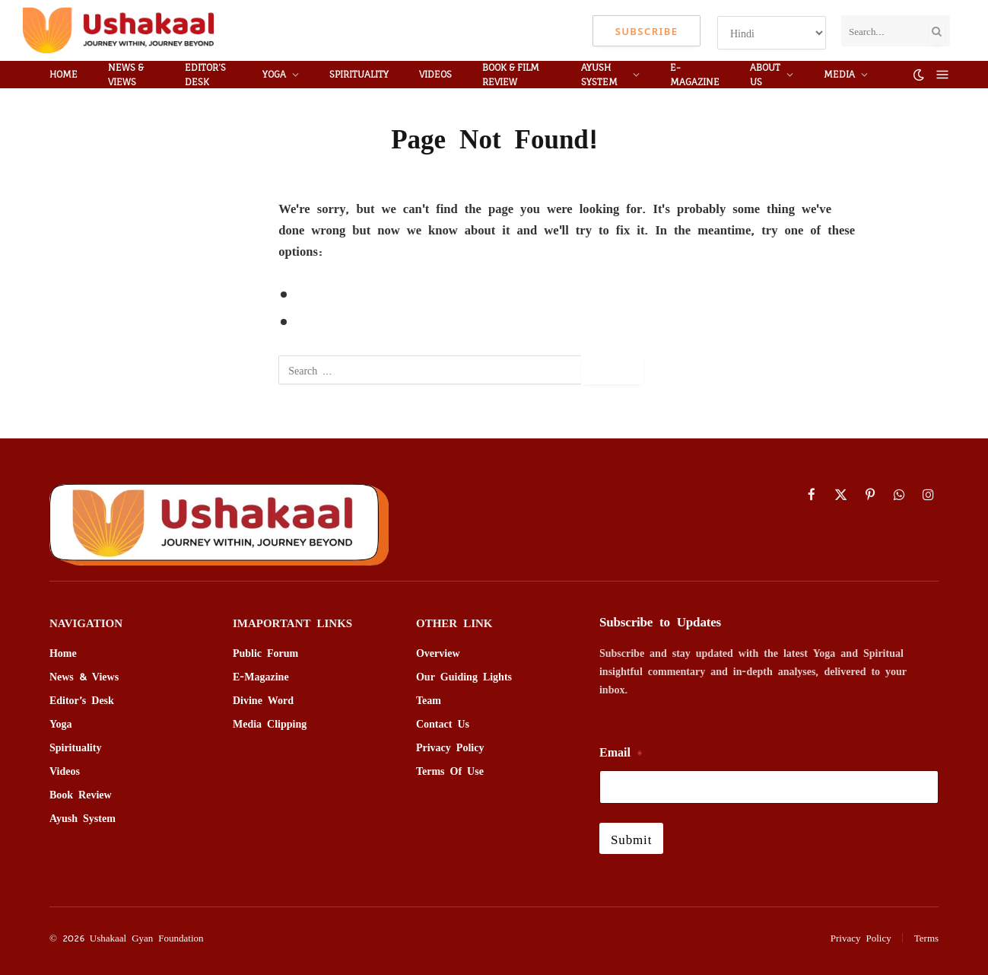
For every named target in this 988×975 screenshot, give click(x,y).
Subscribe (646, 31)
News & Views (126, 75)
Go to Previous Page (357, 294)
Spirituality (359, 74)
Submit (631, 838)
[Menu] (942, 75)
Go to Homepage (347, 321)
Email (621, 751)
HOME (63, 74)
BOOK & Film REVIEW (510, 75)
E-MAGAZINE (695, 75)
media (839, 74)
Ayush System (599, 75)
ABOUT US (765, 75)
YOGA (274, 74)
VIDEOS (435, 74)
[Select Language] (771, 32)
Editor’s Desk (205, 75)
